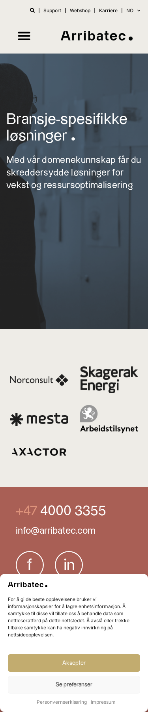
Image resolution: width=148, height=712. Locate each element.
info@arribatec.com (56, 531)
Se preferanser (74, 685)
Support (52, 10)
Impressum (103, 702)
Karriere (108, 10)
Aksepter (74, 663)
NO (133, 10)
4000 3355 (71, 511)
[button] (24, 36)
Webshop (80, 10)
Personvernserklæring (62, 702)
